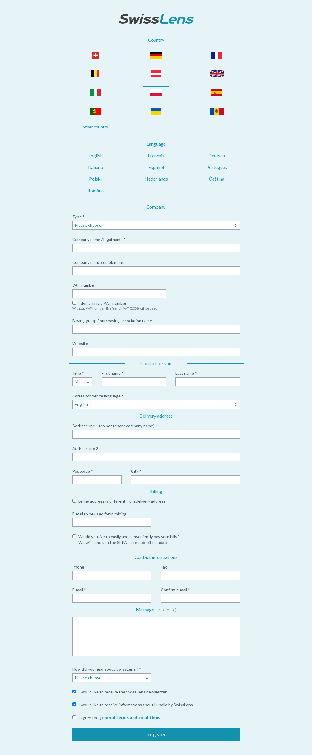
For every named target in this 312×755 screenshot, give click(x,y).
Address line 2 (85, 448)
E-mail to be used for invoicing (99, 513)
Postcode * (82, 471)
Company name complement (98, 262)
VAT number (83, 285)
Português (216, 167)
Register (156, 734)
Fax (164, 566)
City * (136, 471)
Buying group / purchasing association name (112, 320)
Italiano (95, 167)
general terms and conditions (130, 717)
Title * (78, 373)
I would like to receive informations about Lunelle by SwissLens (135, 704)
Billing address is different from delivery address (121, 500)
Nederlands (156, 179)
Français (156, 155)
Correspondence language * (98, 395)
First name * (113, 373)
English (95, 155)
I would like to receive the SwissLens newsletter (122, 691)
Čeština (216, 179)
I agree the (119, 717)
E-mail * (79, 589)
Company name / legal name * (99, 239)
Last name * (186, 373)
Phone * (79, 566)
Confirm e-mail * (175, 589)
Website (80, 343)
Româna (95, 190)
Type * (78, 216)
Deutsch (216, 155)
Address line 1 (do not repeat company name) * (114, 425)
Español (156, 167)
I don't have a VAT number (102, 303)
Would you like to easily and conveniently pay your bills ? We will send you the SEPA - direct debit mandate (129, 539)
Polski (95, 179)
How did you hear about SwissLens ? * (106, 669)
